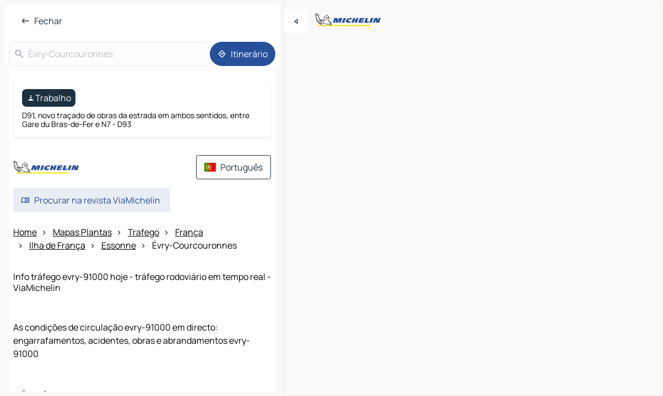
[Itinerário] (242, 54)
